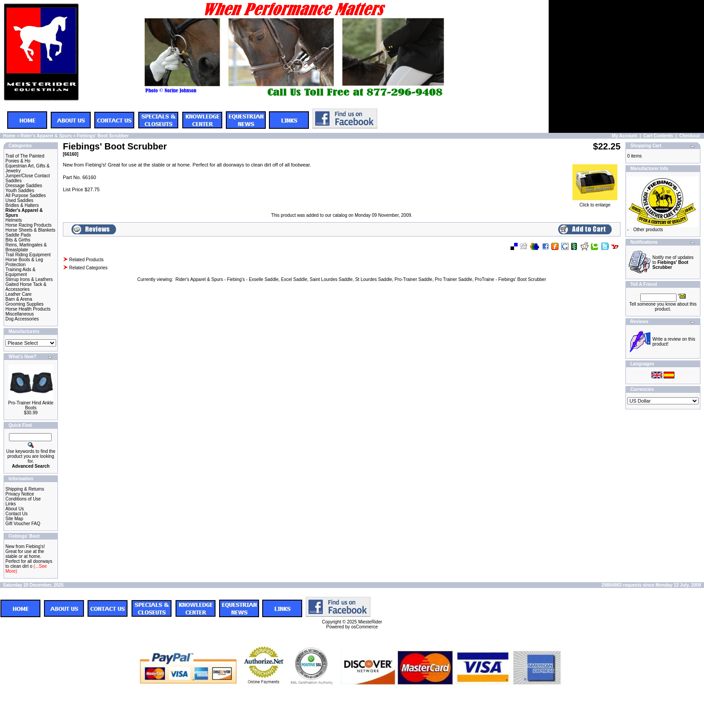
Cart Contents (658, 135)
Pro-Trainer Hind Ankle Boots (30, 405)
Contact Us (16, 513)
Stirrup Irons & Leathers (29, 279)
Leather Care (18, 294)
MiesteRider (370, 621)
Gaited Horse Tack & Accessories (26, 287)
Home (9, 135)
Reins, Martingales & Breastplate (26, 247)
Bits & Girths (18, 239)
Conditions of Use (23, 498)
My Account (624, 135)
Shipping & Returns (24, 489)
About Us (14, 508)
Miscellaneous (19, 314)
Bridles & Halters (22, 205)
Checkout (689, 135)
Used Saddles (19, 200)
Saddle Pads (18, 235)
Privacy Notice (19, 493)
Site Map (14, 518)
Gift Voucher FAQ (22, 523)
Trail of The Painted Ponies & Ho (24, 158)
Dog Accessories (22, 318)
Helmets (13, 220)
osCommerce (364, 626)
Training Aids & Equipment (20, 272)
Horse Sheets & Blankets (30, 230)
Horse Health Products (28, 309)
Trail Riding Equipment (28, 254)
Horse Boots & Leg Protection (24, 262)
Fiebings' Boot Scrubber (103, 135)
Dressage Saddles (23, 185)
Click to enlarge (594, 202)
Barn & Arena (18, 299)
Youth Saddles (19, 190)
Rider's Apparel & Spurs (45, 135)
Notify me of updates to (673, 262)
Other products (648, 229)
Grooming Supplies (24, 304)
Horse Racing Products (28, 225)
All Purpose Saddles (25, 195)
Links (10, 503)
